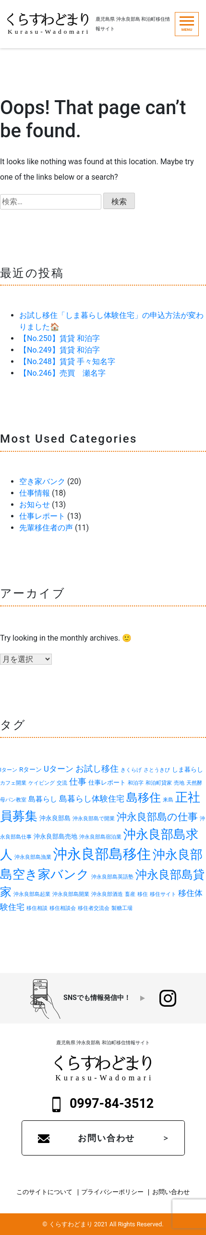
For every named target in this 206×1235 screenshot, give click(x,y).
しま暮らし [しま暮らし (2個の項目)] (187, 769)
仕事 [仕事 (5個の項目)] (77, 781)
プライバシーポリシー (112, 1192)
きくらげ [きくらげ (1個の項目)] (131, 770)
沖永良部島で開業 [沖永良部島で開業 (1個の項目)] (94, 818)
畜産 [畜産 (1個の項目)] (130, 894)
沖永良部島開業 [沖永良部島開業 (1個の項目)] (70, 894)
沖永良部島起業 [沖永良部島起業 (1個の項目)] (31, 894)
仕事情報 (34, 493)
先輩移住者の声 (46, 527)
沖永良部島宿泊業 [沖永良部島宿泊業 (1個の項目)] (100, 837)
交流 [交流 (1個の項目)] (62, 783)
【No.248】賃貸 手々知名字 (67, 361)
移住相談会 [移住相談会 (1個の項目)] (62, 908)
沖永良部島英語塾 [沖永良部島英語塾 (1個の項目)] (112, 877)
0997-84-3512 (103, 1104)
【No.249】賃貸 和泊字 (59, 350)
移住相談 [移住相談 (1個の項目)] (37, 908)
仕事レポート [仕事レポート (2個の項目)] (107, 782)
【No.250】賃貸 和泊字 (59, 338)
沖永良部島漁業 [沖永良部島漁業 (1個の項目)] (32, 857)
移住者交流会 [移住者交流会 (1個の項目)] (93, 908)
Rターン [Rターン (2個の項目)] (30, 769)
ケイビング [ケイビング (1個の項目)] (41, 783)
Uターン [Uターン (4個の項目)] (58, 769)
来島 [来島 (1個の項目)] (168, 800)
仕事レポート (42, 516)
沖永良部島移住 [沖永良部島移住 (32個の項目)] (102, 854)
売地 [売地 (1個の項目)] (179, 783)
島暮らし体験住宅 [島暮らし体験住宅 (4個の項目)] (91, 798)
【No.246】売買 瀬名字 (62, 373)
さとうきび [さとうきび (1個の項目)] (157, 770)
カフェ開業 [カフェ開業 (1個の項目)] (13, 783)
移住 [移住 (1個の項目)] (142, 894)
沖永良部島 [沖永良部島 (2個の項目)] (55, 818)
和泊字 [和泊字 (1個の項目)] (136, 783)
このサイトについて (44, 1192)
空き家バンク (42, 481)
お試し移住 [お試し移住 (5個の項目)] (97, 768)
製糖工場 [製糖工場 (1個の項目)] (122, 908)
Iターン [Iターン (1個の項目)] (8, 770)
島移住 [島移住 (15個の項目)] (143, 797)
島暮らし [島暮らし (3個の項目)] (42, 799)
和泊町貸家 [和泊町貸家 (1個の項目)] (158, 783)
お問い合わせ (106, 1138)
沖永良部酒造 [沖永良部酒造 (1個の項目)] (107, 894)
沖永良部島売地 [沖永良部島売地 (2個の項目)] (55, 836)
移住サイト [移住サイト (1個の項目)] (163, 894)
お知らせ (34, 504)
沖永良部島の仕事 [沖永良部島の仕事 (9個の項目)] (157, 817)
